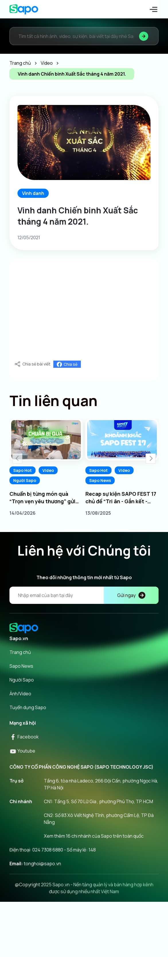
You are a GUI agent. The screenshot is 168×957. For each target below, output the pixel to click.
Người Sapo (24, 480)
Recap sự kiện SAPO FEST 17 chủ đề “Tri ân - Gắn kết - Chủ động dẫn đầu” (120, 497)
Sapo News (100, 480)
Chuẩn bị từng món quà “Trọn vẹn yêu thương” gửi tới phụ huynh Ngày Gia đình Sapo (44, 497)
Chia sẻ (67, 364)
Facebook (24, 737)
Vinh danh (33, 193)
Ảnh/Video (20, 693)
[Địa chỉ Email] (84, 595)
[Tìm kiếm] (143, 36)
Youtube (22, 751)
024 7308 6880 (47, 850)
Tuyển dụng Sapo (27, 707)
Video (48, 470)
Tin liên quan (53, 400)
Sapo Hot (22, 470)
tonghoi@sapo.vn (42, 863)
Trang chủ (20, 652)
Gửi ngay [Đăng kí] (131, 595)
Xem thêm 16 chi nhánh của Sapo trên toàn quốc (94, 836)
